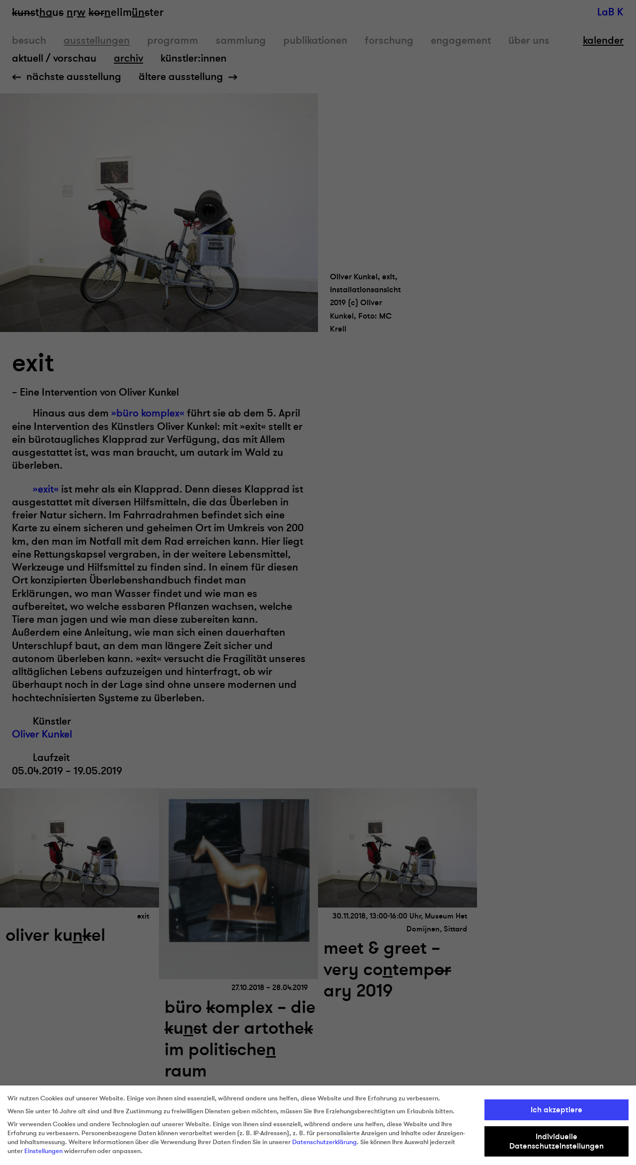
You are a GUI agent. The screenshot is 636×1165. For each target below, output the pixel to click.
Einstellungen (43, 1151)
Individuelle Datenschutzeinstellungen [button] (556, 1141)
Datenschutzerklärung (324, 1142)
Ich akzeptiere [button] (556, 1109)
